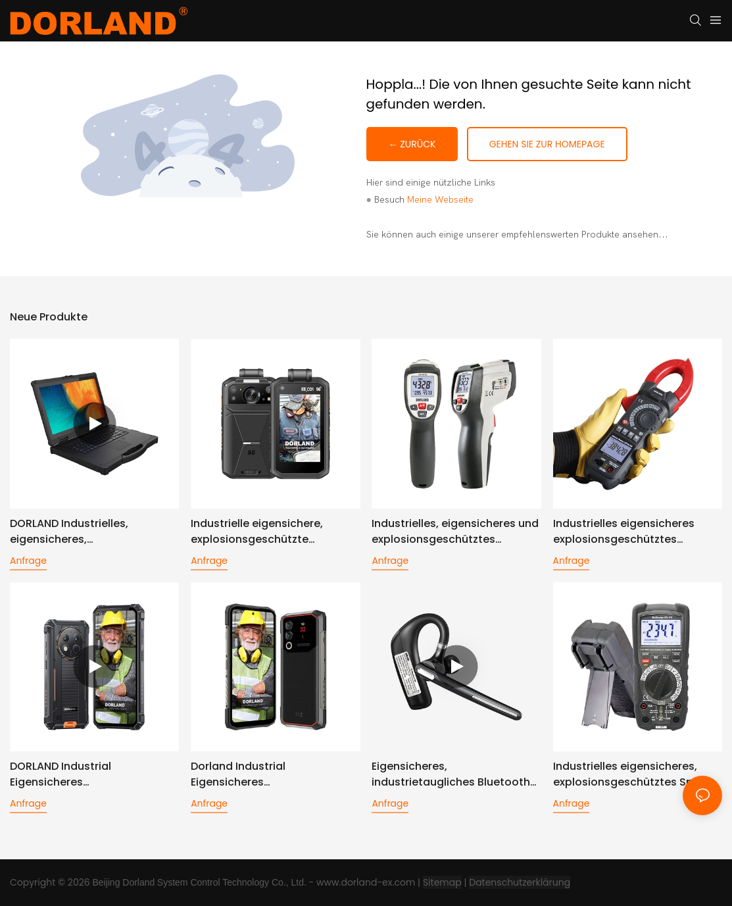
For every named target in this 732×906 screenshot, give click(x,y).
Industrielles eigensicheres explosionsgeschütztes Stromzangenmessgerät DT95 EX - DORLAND (633, 531)
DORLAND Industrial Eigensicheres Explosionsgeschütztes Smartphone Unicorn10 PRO (82, 774)
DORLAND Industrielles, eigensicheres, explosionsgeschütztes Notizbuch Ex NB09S (72, 531)
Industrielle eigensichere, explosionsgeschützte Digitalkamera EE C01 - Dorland (272, 531)
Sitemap (442, 882)
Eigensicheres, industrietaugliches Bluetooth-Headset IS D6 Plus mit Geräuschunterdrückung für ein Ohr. (455, 774)
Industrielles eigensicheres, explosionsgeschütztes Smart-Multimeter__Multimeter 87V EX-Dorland (635, 774)
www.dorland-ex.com (365, 882)
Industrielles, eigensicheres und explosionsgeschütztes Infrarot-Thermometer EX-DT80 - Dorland (455, 531)
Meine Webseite (440, 199)
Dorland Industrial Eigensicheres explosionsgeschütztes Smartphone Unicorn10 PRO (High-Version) (263, 774)
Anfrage (28, 560)
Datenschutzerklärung (519, 882)
